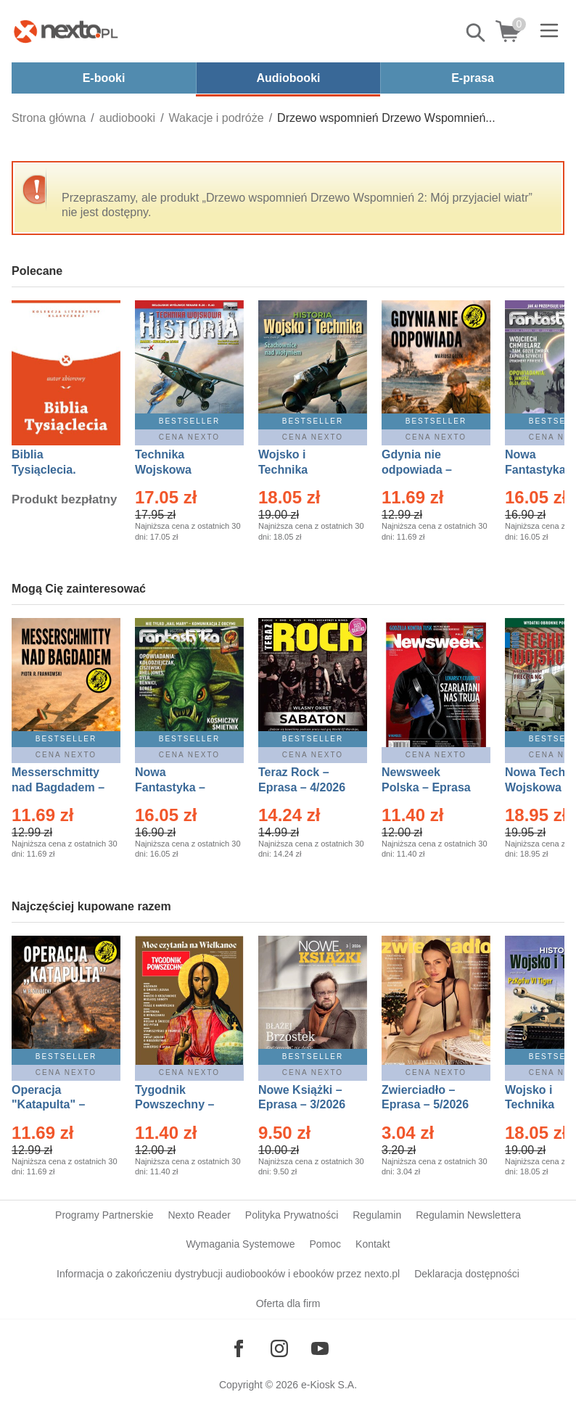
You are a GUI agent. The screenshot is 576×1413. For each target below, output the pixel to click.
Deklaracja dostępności (466, 1274)
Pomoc (325, 1244)
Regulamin (377, 1215)
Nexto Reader (199, 1215)
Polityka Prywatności (291, 1215)
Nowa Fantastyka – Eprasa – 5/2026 (178, 787)
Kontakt (372, 1244)
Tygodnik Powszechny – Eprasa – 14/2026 (182, 1105)
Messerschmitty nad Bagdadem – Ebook (58, 787)
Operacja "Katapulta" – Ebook (48, 1105)
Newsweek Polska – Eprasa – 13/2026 (426, 787)
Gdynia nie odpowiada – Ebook (417, 469)
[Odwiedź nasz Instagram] (279, 1348)
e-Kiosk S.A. (329, 1385)
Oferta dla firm (288, 1303)
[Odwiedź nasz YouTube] (320, 1348)
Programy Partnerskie (104, 1215)
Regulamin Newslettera (468, 1215)
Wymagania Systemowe (240, 1244)
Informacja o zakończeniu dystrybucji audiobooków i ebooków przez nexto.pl (228, 1274)
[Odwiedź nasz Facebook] (238, 1348)
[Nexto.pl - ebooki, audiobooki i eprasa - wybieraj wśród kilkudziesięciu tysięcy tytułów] (66, 31)
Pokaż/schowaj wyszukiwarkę (476, 33)
